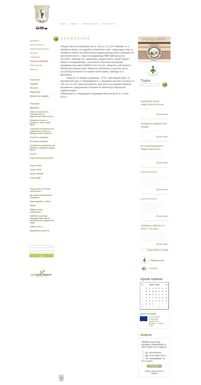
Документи (34, 41)
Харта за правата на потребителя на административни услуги (41, 114)
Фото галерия (108, 24)
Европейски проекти (39, 231)
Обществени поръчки (39, 49)
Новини (74, 24)
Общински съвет (36, 76)
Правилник (35, 92)
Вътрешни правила (39, 141)
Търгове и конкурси (39, 137)
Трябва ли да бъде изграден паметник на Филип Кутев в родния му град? (42, 219)
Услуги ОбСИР (36, 174)
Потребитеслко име (38, 244)
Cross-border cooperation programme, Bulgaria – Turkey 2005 (156, 321)
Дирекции (34, 108)
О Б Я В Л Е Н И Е (149, 172)
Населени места (37, 45)
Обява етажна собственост (36, 211)
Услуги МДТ (35, 178)
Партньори (103, 380)
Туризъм (33, 69)
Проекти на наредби (39, 96)
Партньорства (36, 65)
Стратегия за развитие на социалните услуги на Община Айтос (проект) (42, 131)
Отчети (33, 154)
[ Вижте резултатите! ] (154, 371)
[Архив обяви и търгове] (157, 250)
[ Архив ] (154, 373)
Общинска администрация (40, 100)
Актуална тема (35, 185)
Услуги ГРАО (36, 166)
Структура (34, 80)
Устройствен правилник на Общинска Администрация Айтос (42, 147)
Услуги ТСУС (36, 170)
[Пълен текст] (162, 114)
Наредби (34, 84)
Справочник (35, 57)
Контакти (34, 53)
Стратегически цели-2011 (41, 158)
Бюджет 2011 (34, 182)
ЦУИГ (31, 162)
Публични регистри (90, 24)
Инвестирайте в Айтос (40, 201)
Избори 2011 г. (36, 227)
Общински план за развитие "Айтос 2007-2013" (40, 122)
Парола (32, 249)
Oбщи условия (88, 380)
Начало (63, 24)
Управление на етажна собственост (40, 190)
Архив (33, 205)
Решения (34, 88)
